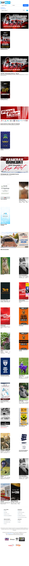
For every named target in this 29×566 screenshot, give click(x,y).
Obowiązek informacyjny (22, 517)
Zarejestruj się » (3, 7)
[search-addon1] (12, 10)
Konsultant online (7, 522)
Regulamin (20, 510)
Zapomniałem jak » (3, 8)
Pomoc (5, 523)
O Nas (5, 510)
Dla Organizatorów (7, 520)
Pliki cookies (20, 514)
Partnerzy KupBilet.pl (7, 515)
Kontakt (5, 512)
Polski (19, 520)
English (19, 522)
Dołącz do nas (6, 514)
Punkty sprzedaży (21, 512)
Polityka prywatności (21, 515)
